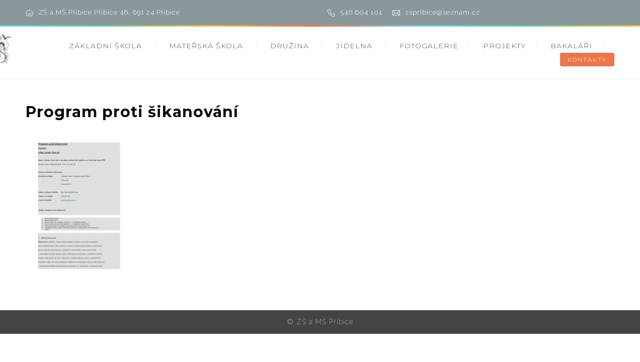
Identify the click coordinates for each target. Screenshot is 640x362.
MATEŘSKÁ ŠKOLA (206, 45)
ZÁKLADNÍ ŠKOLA (105, 45)
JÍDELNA (354, 45)
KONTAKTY (587, 59)
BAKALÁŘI (571, 45)
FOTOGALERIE (428, 45)
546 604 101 (361, 12)
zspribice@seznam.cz (442, 12)
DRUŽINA (289, 45)
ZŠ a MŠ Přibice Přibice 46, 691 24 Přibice (109, 12)
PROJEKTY (504, 45)
